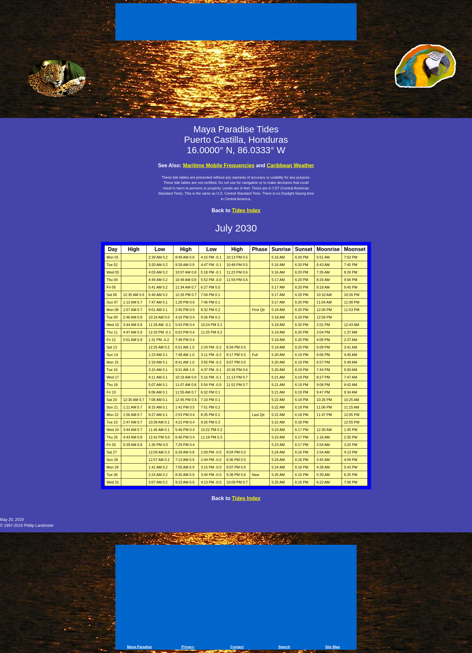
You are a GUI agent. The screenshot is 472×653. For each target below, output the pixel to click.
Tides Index (246, 210)
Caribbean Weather (290, 165)
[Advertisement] (236, 22)
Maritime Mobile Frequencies (219, 165)
